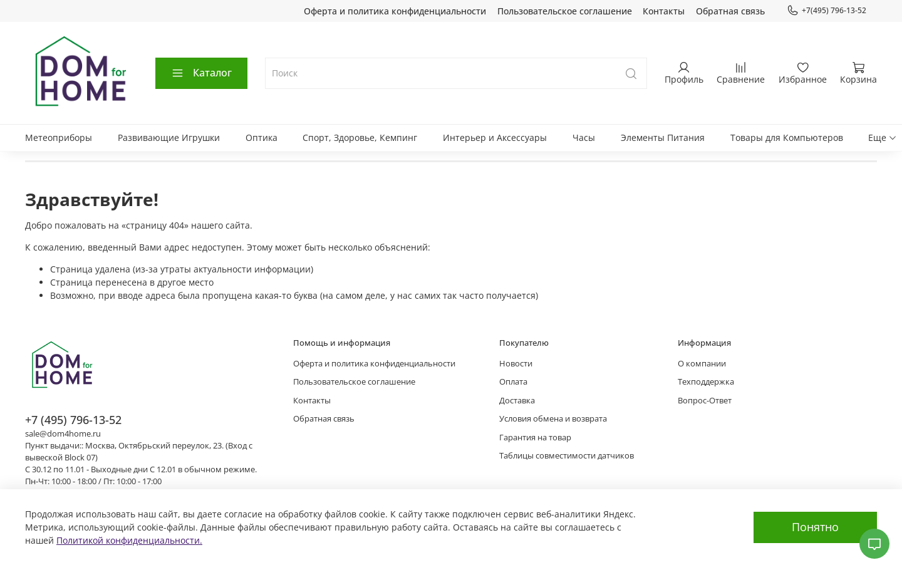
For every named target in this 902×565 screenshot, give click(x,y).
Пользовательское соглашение (564, 11)
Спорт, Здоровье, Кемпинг (360, 137)
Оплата (513, 381)
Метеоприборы (58, 137)
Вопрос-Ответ (705, 400)
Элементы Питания (663, 137)
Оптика (261, 137)
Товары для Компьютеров (786, 137)
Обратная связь (730, 11)
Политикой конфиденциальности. (129, 540)
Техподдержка (706, 381)
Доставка (517, 400)
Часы (584, 137)
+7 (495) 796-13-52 (73, 419)
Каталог (201, 73)
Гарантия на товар (535, 437)
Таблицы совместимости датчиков (566, 455)
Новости (515, 363)
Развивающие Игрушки (169, 137)
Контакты (664, 11)
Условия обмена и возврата (553, 418)
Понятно (815, 526)
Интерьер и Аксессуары (495, 137)
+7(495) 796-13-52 (826, 10)
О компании (702, 363)
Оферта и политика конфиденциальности (395, 11)
